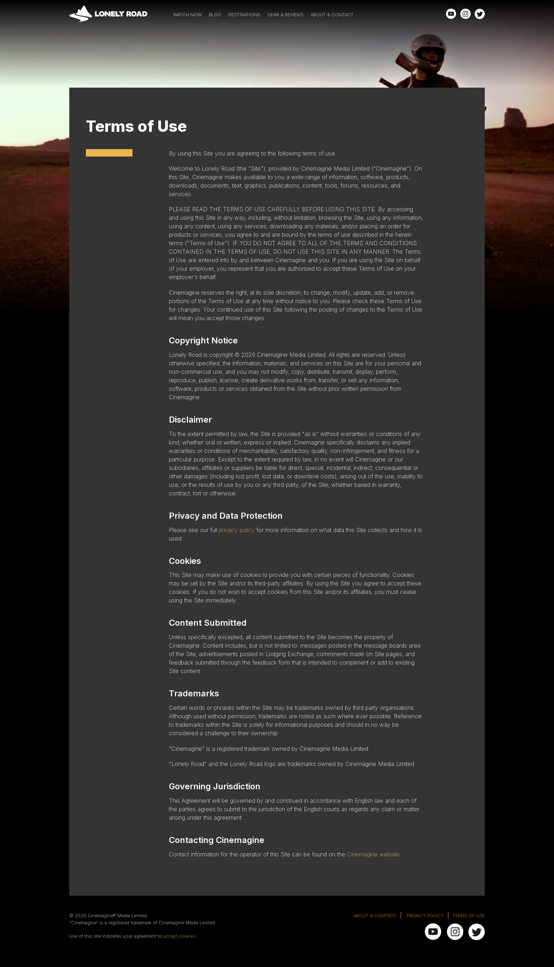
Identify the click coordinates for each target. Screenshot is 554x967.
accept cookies (179, 936)
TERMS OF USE (469, 915)
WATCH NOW (187, 14)
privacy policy (237, 529)
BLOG (215, 14)
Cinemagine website (373, 854)
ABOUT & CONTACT (332, 14)
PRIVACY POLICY (425, 915)
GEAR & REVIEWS (285, 14)
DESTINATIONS (244, 14)
